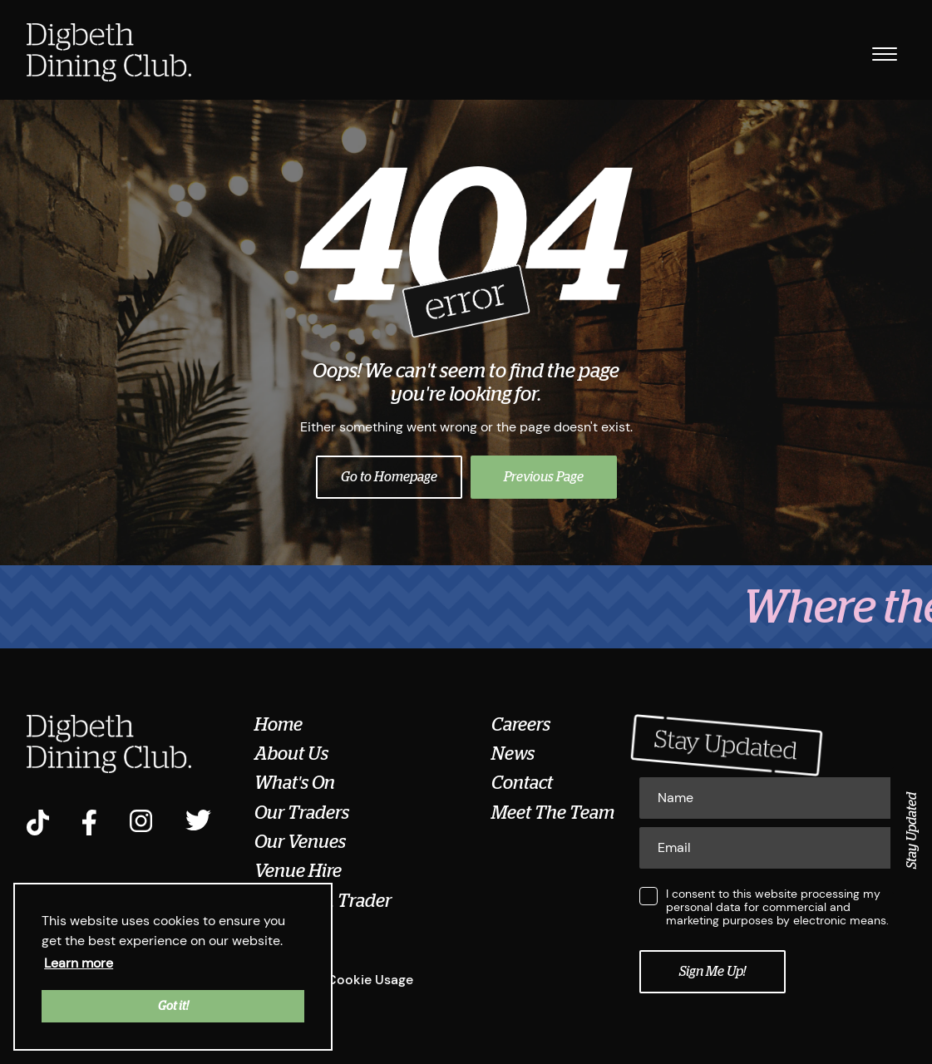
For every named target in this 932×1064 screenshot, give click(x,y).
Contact (522, 783)
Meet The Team (552, 813)
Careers (520, 725)
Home (278, 725)
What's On (294, 783)
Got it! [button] (173, 1006)
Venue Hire (298, 871)
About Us (291, 754)
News (513, 754)
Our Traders (301, 813)
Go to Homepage (389, 477)
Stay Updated (912, 830)
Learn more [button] (78, 963)
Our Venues (300, 842)
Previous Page (544, 477)
